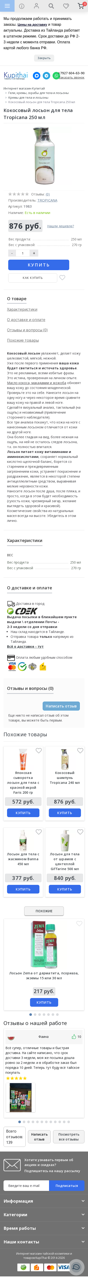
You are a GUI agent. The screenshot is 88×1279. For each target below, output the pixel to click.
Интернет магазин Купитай (24, 88)
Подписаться (67, 1185)
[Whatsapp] (56, 75)
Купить (39, 265)
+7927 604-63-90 (71, 73)
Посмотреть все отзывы (68, 1136)
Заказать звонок (71, 77)
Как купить (33, 278)
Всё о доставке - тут (25, 646)
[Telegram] (46, 75)
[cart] (80, 6)
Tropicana (47, 200)
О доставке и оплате (26, 319)
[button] (30, 1014)
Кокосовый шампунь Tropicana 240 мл (65, 777)
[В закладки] (62, 278)
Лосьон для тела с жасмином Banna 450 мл (23, 859)
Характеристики (22, 309)
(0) (48, 194)
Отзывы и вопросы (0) (27, 330)
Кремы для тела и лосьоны (28, 97)
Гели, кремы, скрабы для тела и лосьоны (38, 93)
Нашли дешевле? (60, 226)
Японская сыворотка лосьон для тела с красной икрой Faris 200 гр (23, 782)
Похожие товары (23, 340)
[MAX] (36, 75)
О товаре (17, 298)
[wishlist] (65, 6)
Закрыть (44, 58)
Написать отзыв (61, 706)
